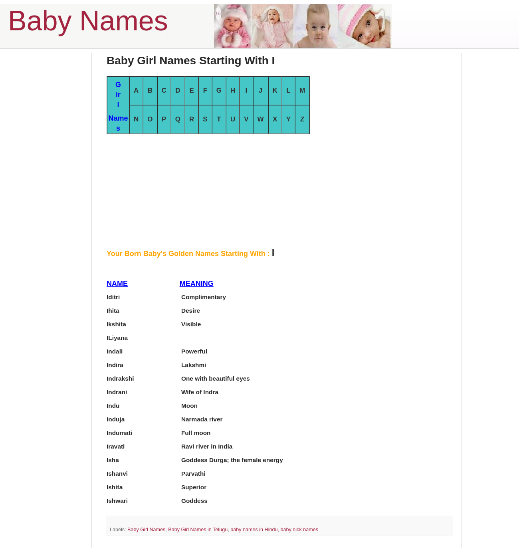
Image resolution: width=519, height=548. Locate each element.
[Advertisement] (279, 190)
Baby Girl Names (146, 529)
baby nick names (299, 529)
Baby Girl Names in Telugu (198, 529)
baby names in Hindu (253, 529)
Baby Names (88, 20)
